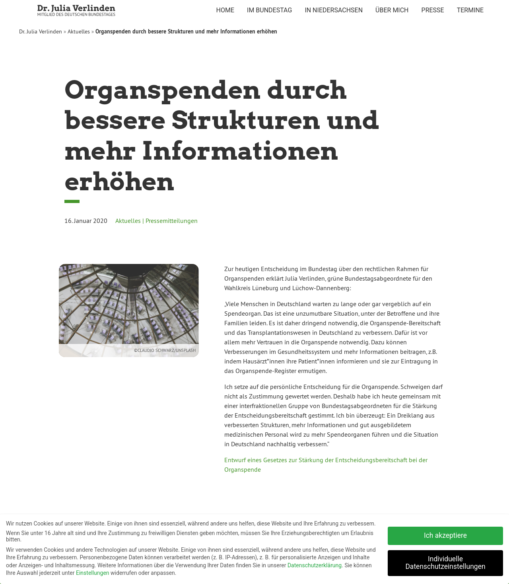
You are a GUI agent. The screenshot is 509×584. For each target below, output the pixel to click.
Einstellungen (92, 571)
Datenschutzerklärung (315, 564)
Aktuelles (79, 31)
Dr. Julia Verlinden (40, 31)
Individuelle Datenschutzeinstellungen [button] (445, 561)
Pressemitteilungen (172, 221)
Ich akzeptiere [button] (445, 534)
